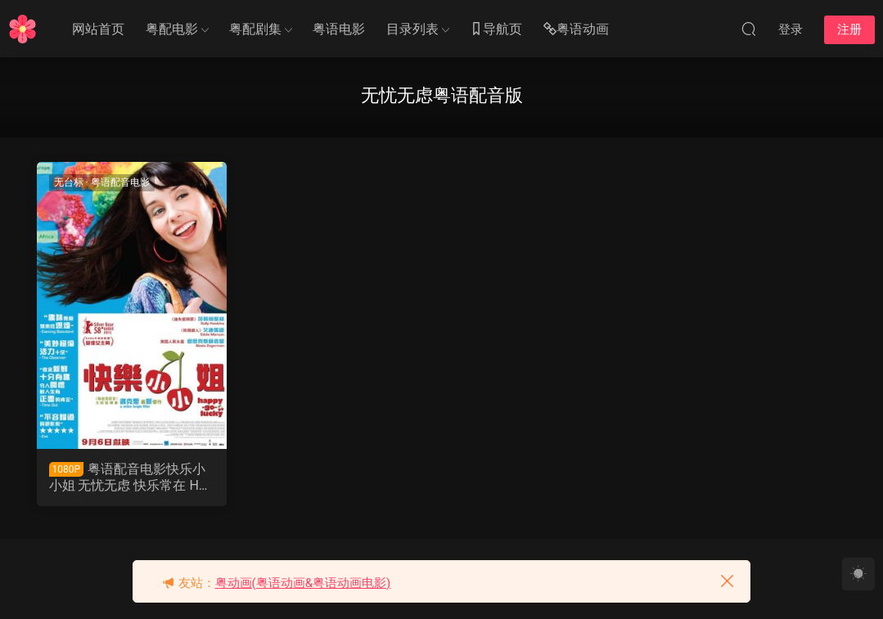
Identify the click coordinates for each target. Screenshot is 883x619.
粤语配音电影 (120, 182)
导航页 (496, 29)
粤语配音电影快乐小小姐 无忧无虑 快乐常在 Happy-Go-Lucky (131, 477)
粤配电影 (172, 29)
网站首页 (98, 29)
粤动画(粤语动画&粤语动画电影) (303, 583)
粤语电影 (339, 29)
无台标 (68, 182)
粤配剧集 (255, 29)
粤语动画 (576, 29)
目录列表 (412, 29)
